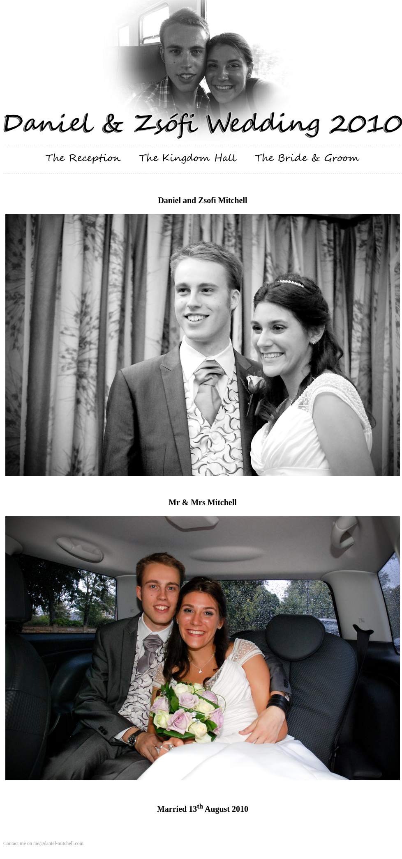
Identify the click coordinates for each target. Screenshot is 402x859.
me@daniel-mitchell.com (58, 843)
